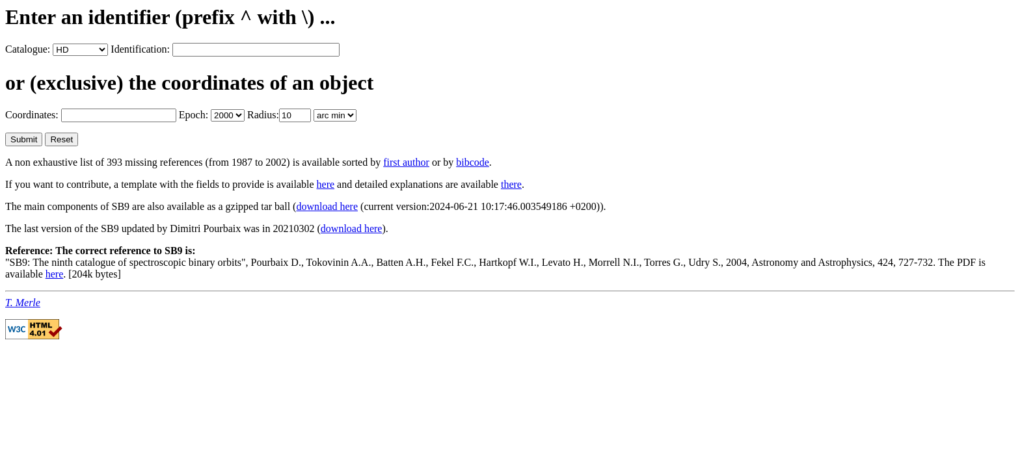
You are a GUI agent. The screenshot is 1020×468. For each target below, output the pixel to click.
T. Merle (22, 302)
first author (406, 162)
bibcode (472, 162)
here (326, 184)
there (511, 184)
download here (327, 206)
